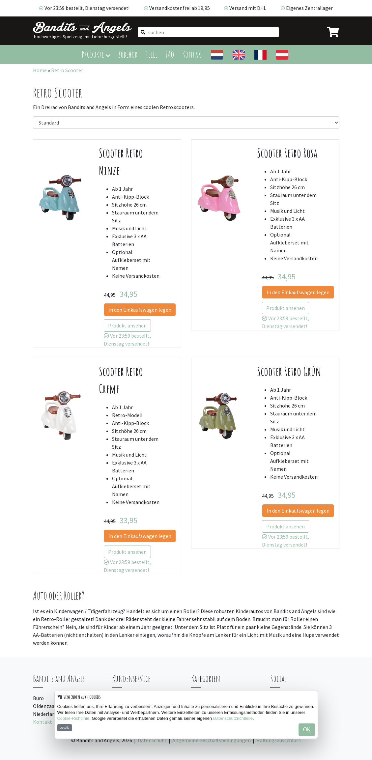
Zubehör (127, 54)
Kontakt (193, 54)
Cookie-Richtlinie (73, 718)
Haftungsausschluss (278, 740)
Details (64, 727)
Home (40, 70)
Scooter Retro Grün (289, 371)
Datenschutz (152, 740)
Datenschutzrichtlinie (233, 718)
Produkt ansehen (127, 325)
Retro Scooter (67, 70)
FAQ (169, 54)
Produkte (96, 54)
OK (306, 729)
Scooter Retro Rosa (287, 153)
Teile (151, 54)
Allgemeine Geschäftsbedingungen (211, 740)
